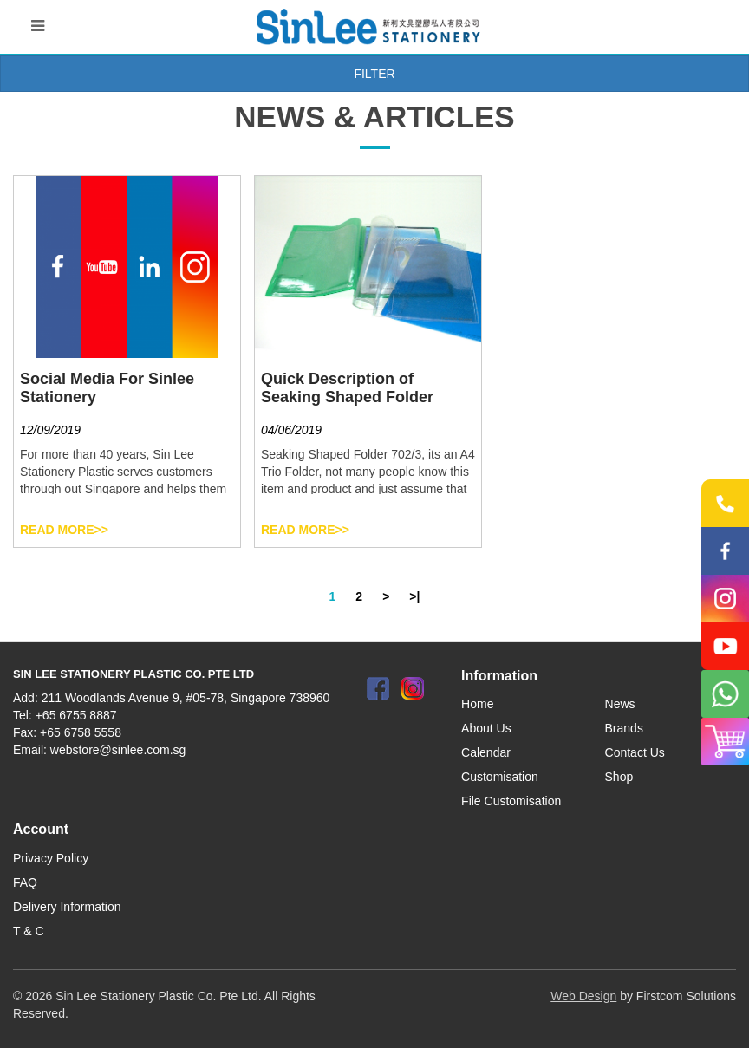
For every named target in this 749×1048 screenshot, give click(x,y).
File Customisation (511, 801)
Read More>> (64, 530)
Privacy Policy (50, 858)
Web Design (583, 996)
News (620, 704)
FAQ (25, 882)
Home (477, 704)
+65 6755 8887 (76, 715)
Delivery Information (67, 907)
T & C (28, 931)
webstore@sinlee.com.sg (118, 750)
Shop (619, 777)
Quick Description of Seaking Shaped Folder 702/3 (347, 397)
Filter (374, 74)
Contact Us (635, 752)
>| (414, 596)
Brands (624, 728)
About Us (486, 728)
